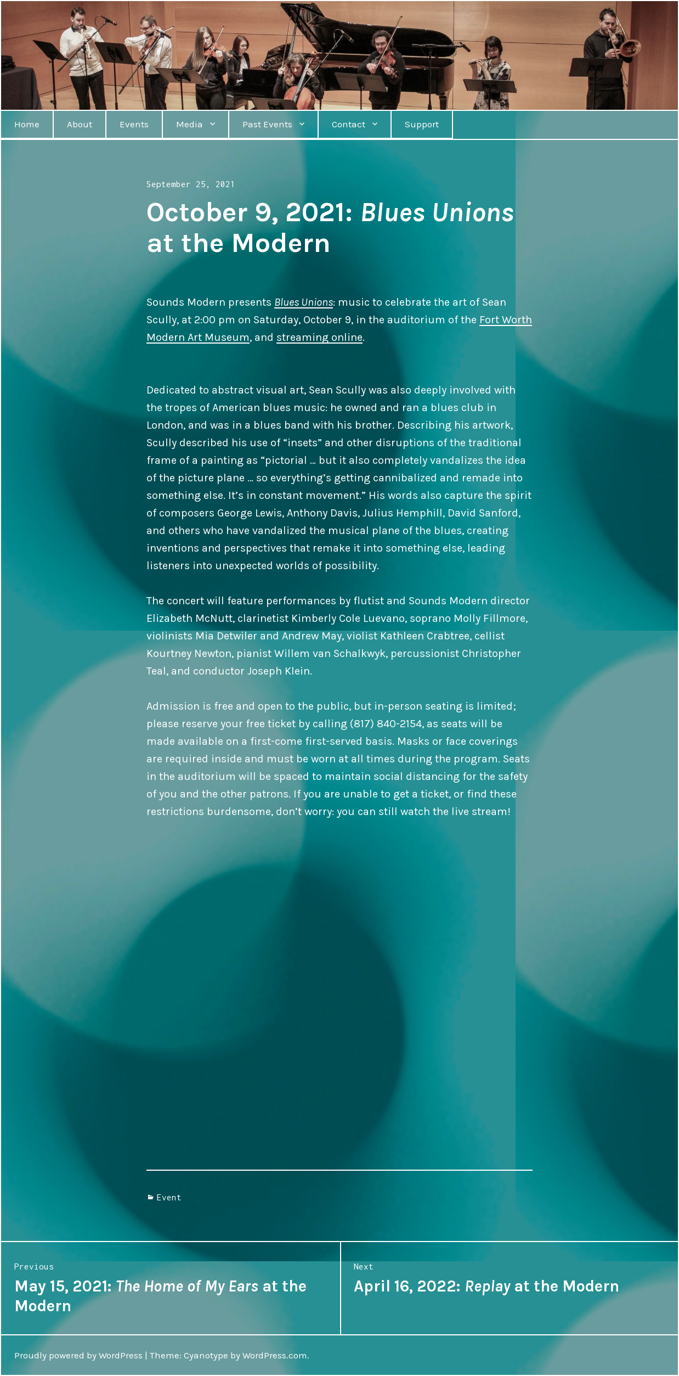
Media (189, 124)
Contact (348, 124)
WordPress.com (274, 1355)
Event (169, 1197)
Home (26, 124)
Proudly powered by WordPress (78, 1355)
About (79, 124)
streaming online (319, 337)
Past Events (267, 124)
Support (422, 124)
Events (134, 124)
